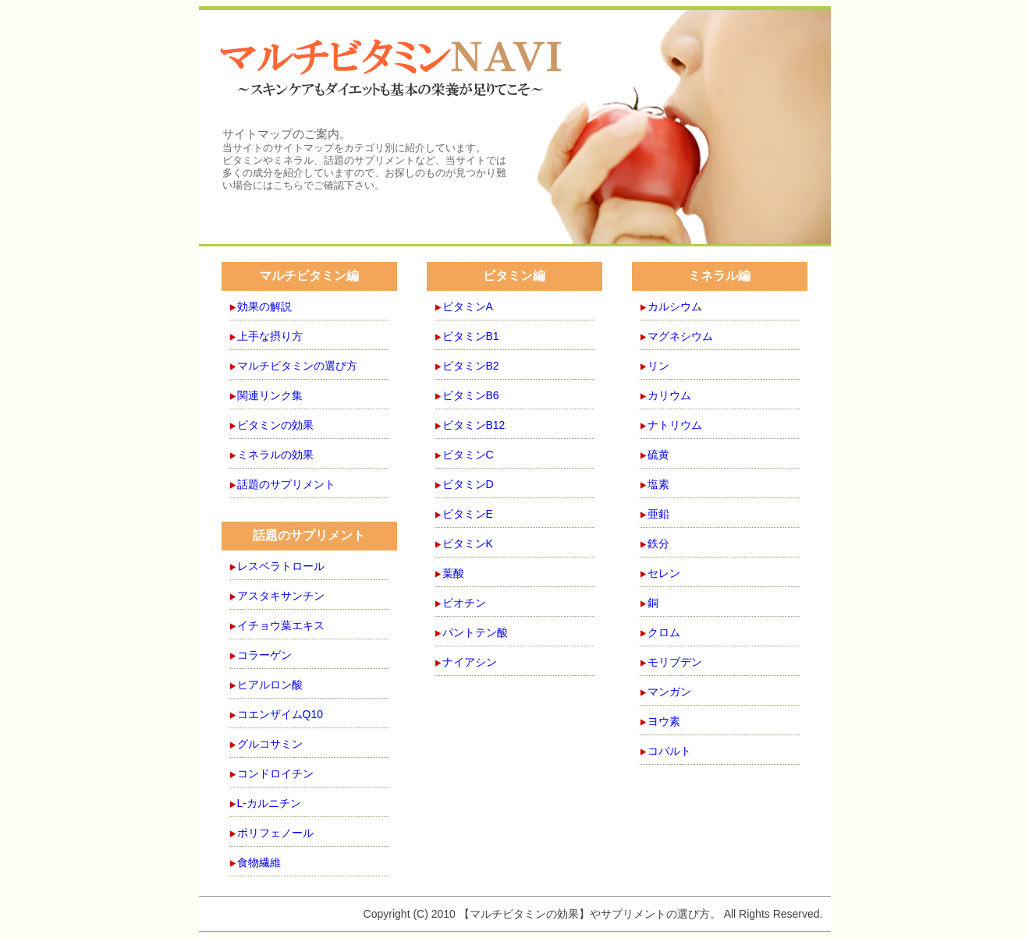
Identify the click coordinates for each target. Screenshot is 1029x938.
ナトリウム (675, 425)
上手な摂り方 (270, 336)
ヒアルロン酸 (270, 684)
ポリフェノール (275, 833)
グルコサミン (270, 744)
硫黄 (658, 454)
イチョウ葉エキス (281, 625)
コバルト (669, 751)
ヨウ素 (664, 721)
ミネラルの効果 (275, 454)
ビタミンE (467, 514)
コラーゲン (264, 655)
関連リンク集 (270, 395)
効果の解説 (264, 306)
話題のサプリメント (286, 484)
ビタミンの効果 (275, 425)
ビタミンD (468, 484)
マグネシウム (680, 336)
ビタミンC (468, 454)
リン (658, 365)
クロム (664, 632)
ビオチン (464, 602)
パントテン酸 (475, 632)
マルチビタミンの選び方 (297, 365)
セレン (664, 573)
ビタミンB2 (470, 365)
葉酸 (453, 573)
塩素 (658, 484)
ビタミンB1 (470, 336)
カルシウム (675, 306)
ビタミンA (467, 306)
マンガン (669, 691)
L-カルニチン (269, 803)
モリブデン (675, 662)
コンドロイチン (275, 773)
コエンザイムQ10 (280, 714)
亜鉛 (658, 514)
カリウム (669, 395)
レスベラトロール (281, 566)
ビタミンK (467, 543)
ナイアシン (469, 662)
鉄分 (658, 543)
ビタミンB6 (470, 395)
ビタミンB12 (474, 425)
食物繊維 (259, 862)
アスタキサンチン (281, 595)
